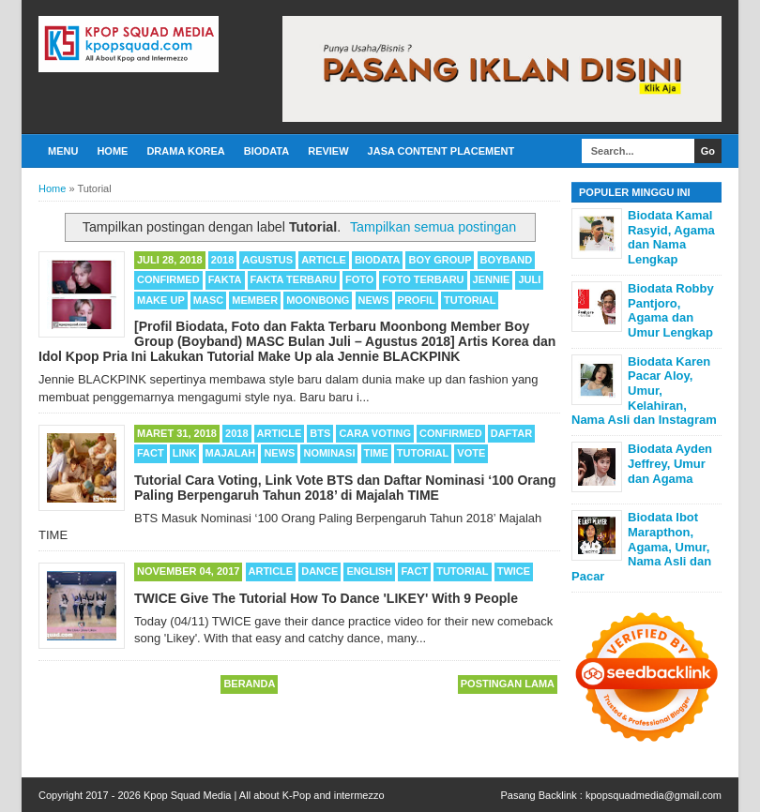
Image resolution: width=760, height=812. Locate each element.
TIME (376, 453)
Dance (319, 571)
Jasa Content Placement (441, 151)
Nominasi (329, 453)
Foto (359, 279)
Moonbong (317, 300)
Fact (150, 453)
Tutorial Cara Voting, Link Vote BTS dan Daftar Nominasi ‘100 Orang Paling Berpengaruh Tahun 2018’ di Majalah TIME (345, 488)
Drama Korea (185, 151)
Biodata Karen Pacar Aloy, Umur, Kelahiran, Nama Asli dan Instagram (644, 390)
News (373, 300)
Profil (416, 300)
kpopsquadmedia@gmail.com (653, 795)
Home (112, 151)
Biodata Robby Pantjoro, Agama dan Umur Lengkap (671, 310)
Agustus (267, 259)
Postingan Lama (508, 683)
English (369, 571)
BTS (320, 433)
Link (185, 453)
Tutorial (469, 300)
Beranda (249, 683)
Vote (471, 453)
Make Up (161, 300)
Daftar (511, 433)
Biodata (266, 151)
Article (323, 259)
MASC (208, 300)
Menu (63, 151)
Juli (529, 279)
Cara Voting (375, 433)
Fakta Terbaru (294, 279)
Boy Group (439, 259)
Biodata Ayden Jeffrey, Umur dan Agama (670, 463)
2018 (222, 259)
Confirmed (168, 279)
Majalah (230, 453)
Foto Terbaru (423, 279)
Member (255, 300)
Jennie (491, 279)
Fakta (225, 279)
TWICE (513, 571)
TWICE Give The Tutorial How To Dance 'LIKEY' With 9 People (326, 598)
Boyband (506, 259)
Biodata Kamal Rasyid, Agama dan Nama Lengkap (671, 237)
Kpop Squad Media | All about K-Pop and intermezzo (264, 795)
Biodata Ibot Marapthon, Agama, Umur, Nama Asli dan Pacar (641, 546)
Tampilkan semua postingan (433, 226)
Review (328, 151)
